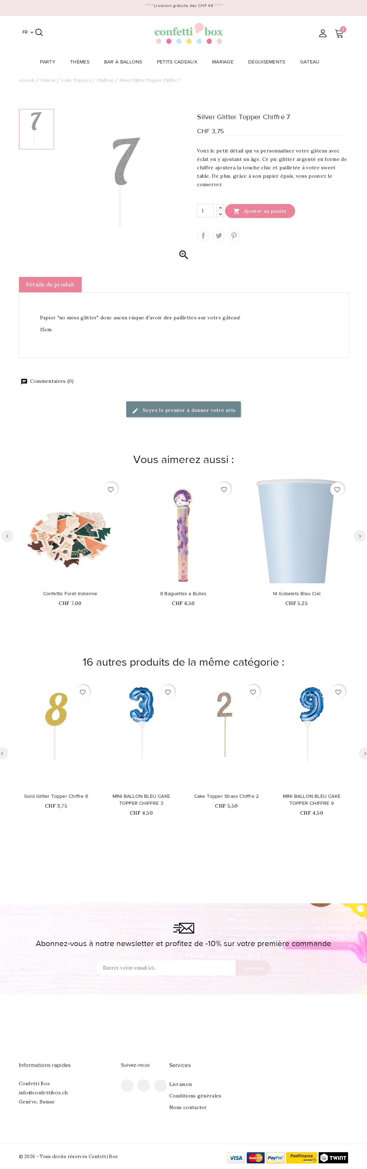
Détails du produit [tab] (50, 284)
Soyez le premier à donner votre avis (184, 410)
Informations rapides (45, 1065)
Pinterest (233, 236)
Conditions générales (195, 1096)
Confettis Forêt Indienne (70, 594)
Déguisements (269, 62)
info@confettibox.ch (43, 1092)
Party (50, 62)
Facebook (127, 1085)
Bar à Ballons (125, 62)
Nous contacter (188, 1107)
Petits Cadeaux (179, 62)
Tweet (218, 236)
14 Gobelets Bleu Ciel (296, 594)
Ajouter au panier (260, 211)
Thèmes (82, 62)
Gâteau (312, 62)
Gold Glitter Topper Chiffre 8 (56, 796)
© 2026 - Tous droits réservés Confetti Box (68, 1157)
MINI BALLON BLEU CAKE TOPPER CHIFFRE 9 (311, 800)
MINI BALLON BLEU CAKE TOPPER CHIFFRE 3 (141, 800)
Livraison (180, 1084)
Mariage (225, 62)
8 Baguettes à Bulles (183, 594)
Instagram (160, 1085)
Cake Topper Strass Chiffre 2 (226, 796)
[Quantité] (205, 210)
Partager (203, 236)
